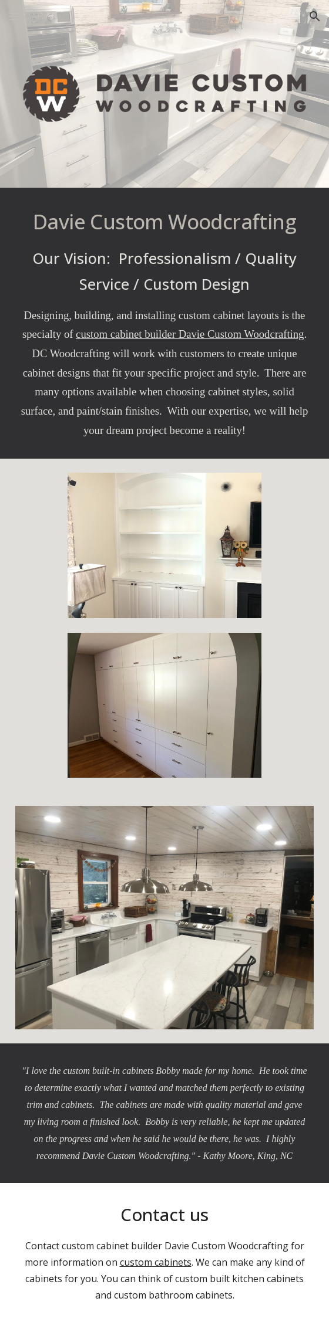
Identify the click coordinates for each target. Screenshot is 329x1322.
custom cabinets (156, 1262)
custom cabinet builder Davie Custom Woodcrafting (190, 334)
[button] (14, 16)
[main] (164, 323)
